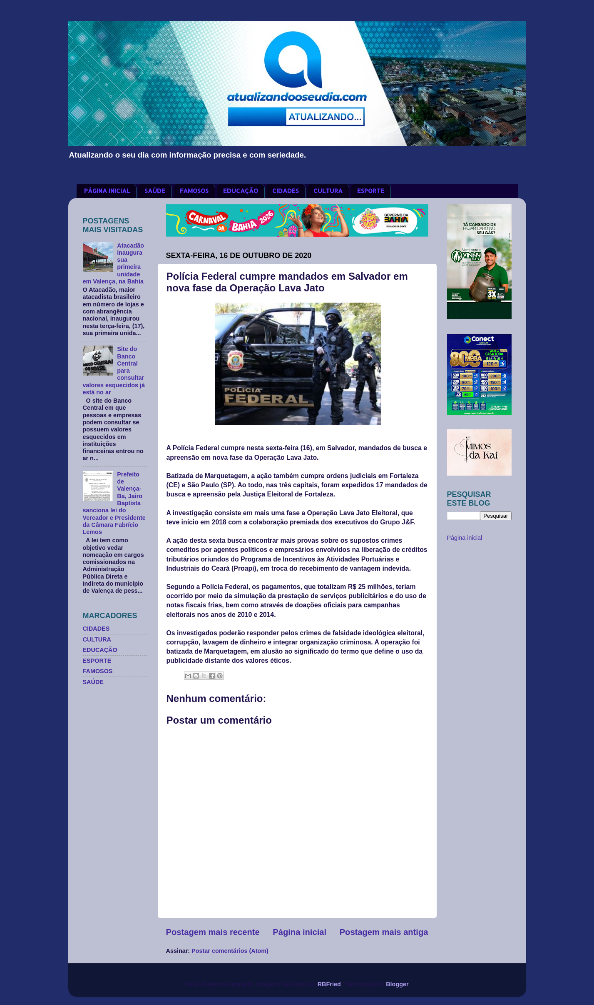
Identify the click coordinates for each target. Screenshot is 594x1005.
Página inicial (299, 932)
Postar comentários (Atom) (229, 950)
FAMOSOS (194, 191)
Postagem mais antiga (384, 932)
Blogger (397, 984)
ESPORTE (370, 191)
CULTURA (328, 191)
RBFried (329, 984)
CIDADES (285, 191)
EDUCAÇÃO (240, 191)
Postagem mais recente (213, 932)
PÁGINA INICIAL (107, 191)
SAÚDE (154, 191)
